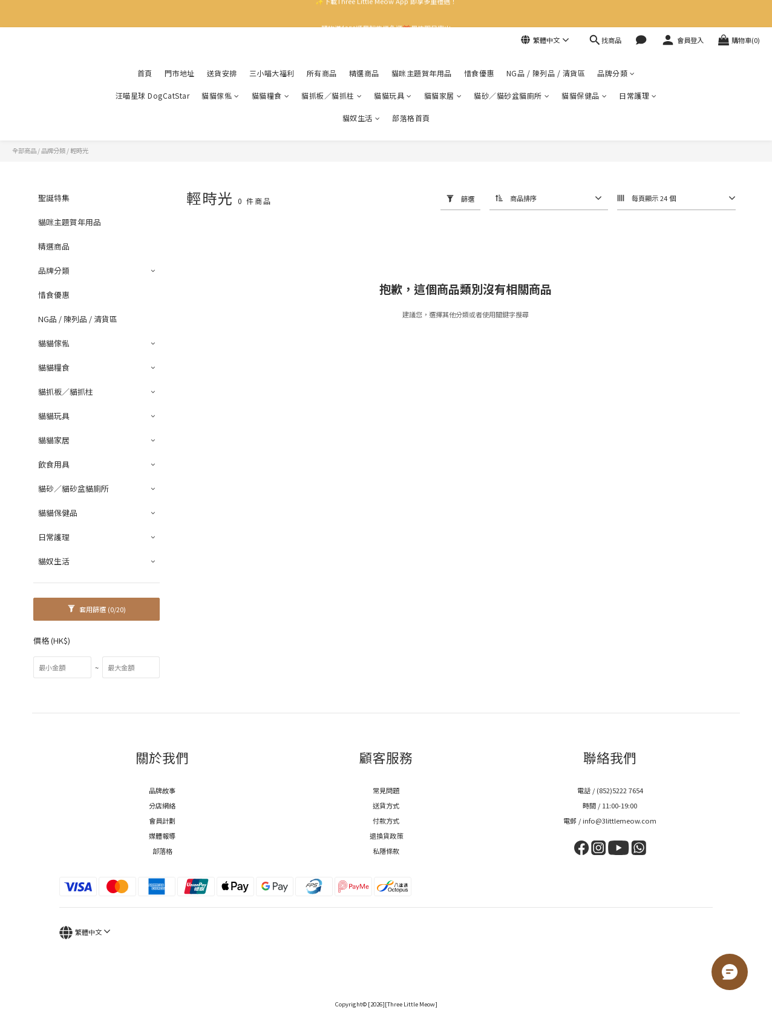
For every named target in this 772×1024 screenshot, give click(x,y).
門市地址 (180, 73)
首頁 (144, 73)
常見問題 (386, 790)
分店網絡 (162, 805)
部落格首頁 (411, 118)
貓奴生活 (361, 118)
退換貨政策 (386, 836)
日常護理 (638, 95)
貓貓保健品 (584, 95)
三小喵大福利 (272, 73)
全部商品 (24, 150)
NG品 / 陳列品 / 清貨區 (546, 73)
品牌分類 (616, 73)
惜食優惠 (479, 73)
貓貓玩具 (393, 95)
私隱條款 (386, 851)
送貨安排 (222, 73)
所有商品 (322, 73)
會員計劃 (162, 820)
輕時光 (79, 150)
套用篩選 (97, 609)
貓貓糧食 (271, 95)
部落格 (162, 851)
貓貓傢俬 (220, 95)
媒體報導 (162, 836)
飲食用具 (54, 464)
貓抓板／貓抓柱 (331, 95)
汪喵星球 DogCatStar (153, 95)
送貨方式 (386, 805)
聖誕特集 (54, 197)
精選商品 (364, 73)
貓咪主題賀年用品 (421, 73)
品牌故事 (162, 790)
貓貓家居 (443, 95)
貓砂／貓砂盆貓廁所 (511, 95)
